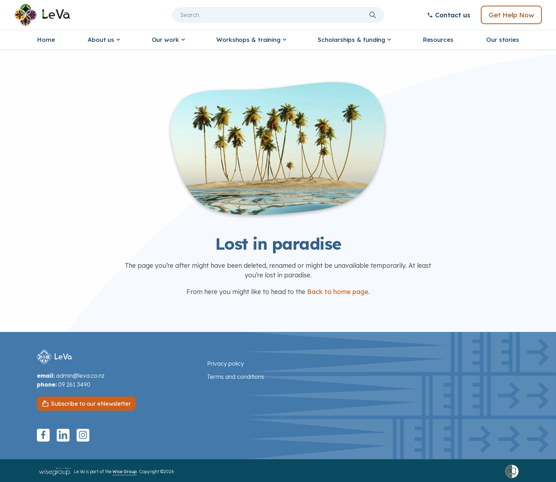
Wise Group (124, 471)
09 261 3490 (74, 384)
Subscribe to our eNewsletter (91, 403)
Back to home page (337, 292)
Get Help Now (511, 15)
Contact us (448, 15)
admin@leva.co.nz (80, 375)
